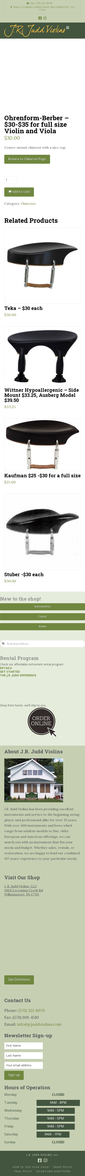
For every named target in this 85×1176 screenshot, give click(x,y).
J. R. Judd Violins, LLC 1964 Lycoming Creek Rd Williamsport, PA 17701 (23, 890)
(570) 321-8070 (31, 1010)
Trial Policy (23, 1171)
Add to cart (21, 192)
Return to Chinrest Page (27, 159)
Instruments (42, 606)
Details (6, 668)
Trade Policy (62, 1167)
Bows (42, 626)
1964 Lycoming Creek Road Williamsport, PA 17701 (42, 8)
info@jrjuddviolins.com (39, 1024)
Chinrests (28, 203)
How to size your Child (31, 1167)
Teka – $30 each (23, 308)
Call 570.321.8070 (40, 3)
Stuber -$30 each (24, 574)
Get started (10, 672)
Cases (42, 616)
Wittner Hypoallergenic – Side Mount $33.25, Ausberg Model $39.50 (41, 395)
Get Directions (19, 979)
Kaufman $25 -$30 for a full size (42, 475)
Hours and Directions (53, 1171)
